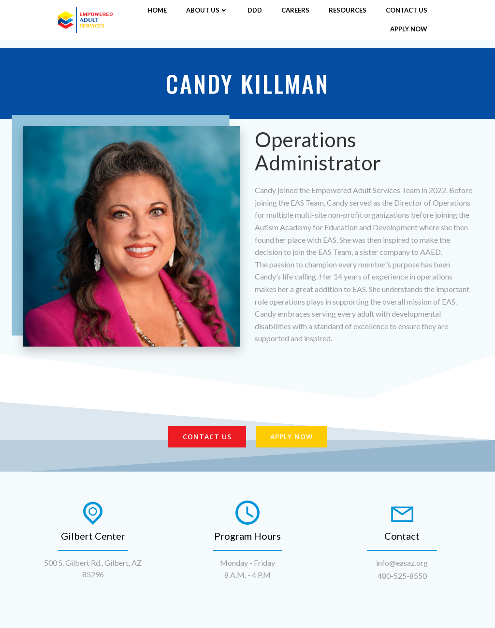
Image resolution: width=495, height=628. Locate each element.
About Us (207, 10)
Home (157, 10)
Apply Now (408, 29)
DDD (255, 10)
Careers (295, 10)
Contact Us (406, 10)
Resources (347, 10)
